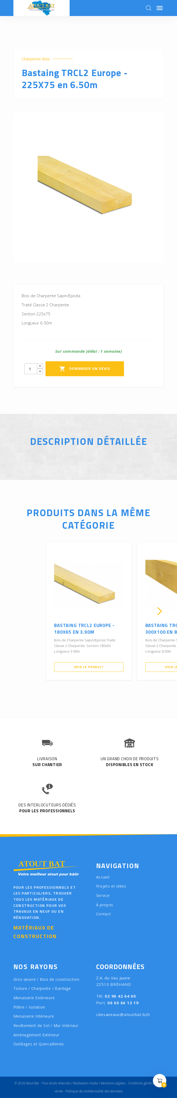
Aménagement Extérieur (36, 1034)
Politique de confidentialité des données (94, 1091)
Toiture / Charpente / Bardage (42, 988)
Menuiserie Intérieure (33, 1016)
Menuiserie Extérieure (34, 997)
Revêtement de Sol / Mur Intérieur (45, 1025)
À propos (105, 904)
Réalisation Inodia (85, 1083)
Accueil (103, 877)
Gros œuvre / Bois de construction (46, 979)
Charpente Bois (36, 58)
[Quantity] (30, 368)
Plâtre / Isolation (29, 1007)
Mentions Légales (113, 1083)
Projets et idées (111, 886)
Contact (103, 913)
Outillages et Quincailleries (38, 1043)
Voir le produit (89, 666)
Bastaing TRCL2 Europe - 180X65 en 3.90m (84, 629)
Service (103, 895)
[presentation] (17, 611)
